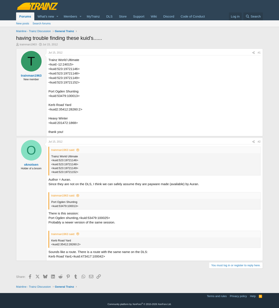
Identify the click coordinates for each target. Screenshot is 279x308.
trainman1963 (28, 44)
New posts (22, 23)
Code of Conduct (193, 16)
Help (253, 296)
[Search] (253, 16)
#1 (259, 52)
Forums (25, 16)
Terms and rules (217, 296)
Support (139, 16)
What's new (46, 16)
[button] (57, 16)
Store (123, 16)
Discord (168, 16)
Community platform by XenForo (140, 304)
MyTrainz (93, 16)
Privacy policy (238, 296)
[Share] (253, 52)
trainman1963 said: (63, 150)
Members (70, 16)
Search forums (42, 23)
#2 (259, 141)
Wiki (154, 16)
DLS (109, 16)
